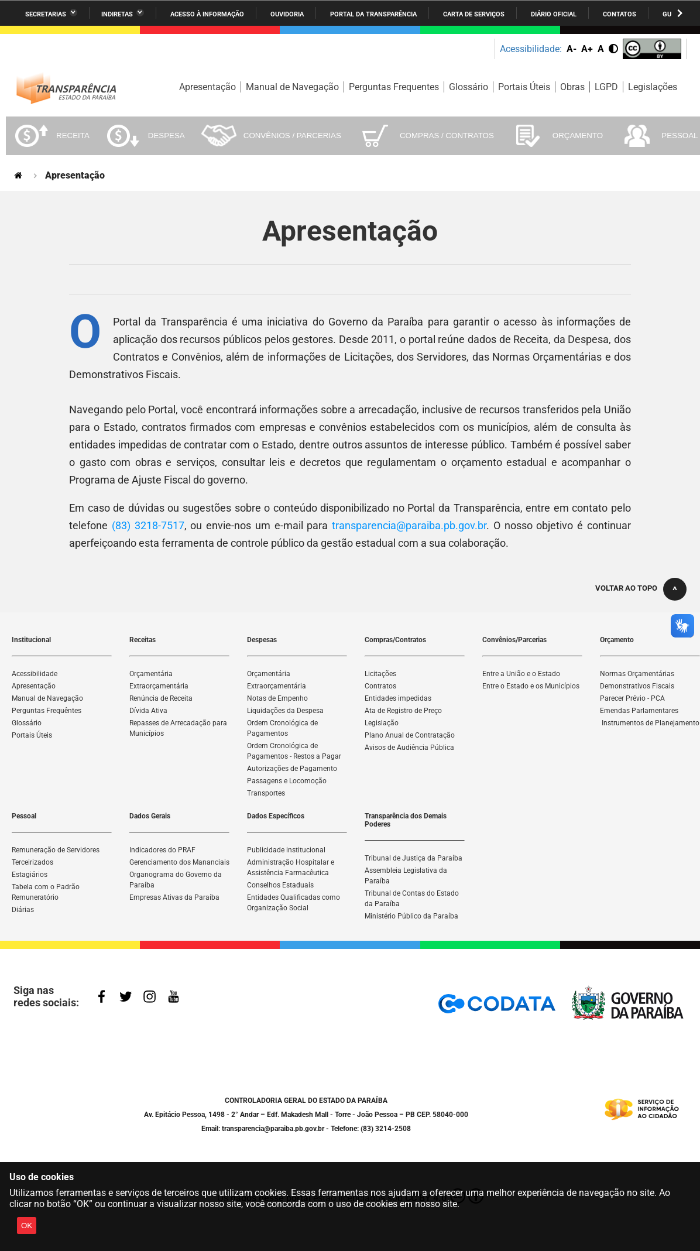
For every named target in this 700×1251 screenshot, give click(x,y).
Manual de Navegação (292, 86)
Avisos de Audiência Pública (409, 747)
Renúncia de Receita (161, 698)
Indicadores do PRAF (162, 850)
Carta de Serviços (474, 14)
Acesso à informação (207, 14)
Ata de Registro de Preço (403, 711)
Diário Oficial (554, 14)
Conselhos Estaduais (280, 885)
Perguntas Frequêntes (46, 711)
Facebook (104, 997)
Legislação (382, 723)
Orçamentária (151, 674)
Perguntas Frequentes (394, 86)
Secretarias (45, 14)
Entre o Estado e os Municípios (530, 686)
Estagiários (29, 874)
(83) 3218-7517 (148, 525)
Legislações (652, 86)
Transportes (266, 793)
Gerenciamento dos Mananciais (179, 862)
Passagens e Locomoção (287, 781)
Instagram (151, 997)
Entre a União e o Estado (521, 674)
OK (26, 1225)
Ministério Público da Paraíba (411, 916)
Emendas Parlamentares (639, 711)
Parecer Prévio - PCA (632, 698)
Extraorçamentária (158, 686)
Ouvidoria (287, 14)
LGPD (606, 86)
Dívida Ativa (148, 711)
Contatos (619, 14)
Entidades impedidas (398, 698)
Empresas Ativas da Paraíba (174, 897)
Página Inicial (19, 175)
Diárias (23, 910)
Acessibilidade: (531, 48)
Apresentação (207, 86)
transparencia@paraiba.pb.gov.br (409, 525)
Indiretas (117, 14)
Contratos (380, 686)
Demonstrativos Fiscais (637, 686)
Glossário (468, 86)
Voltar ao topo (626, 588)
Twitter (128, 997)
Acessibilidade (34, 674)
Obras (572, 86)
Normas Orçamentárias (637, 674)
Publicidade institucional (286, 850)
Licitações (380, 674)
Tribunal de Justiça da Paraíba (413, 858)
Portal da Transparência (373, 14)
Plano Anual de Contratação (410, 735)
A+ (587, 48)
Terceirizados (32, 862)
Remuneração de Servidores (55, 850)
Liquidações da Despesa (285, 711)
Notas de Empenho (277, 698)
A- (572, 48)
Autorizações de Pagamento (292, 769)
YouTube (174, 997)
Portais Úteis (524, 86)
